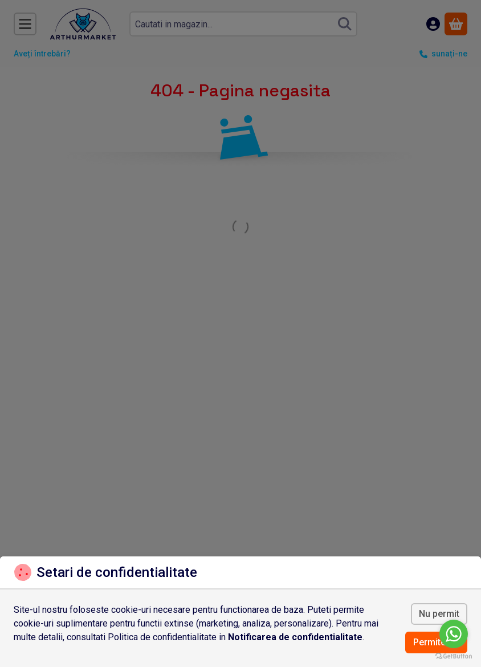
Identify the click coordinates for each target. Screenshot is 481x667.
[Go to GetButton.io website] (453, 655)
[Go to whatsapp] (453, 634)
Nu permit (439, 613)
